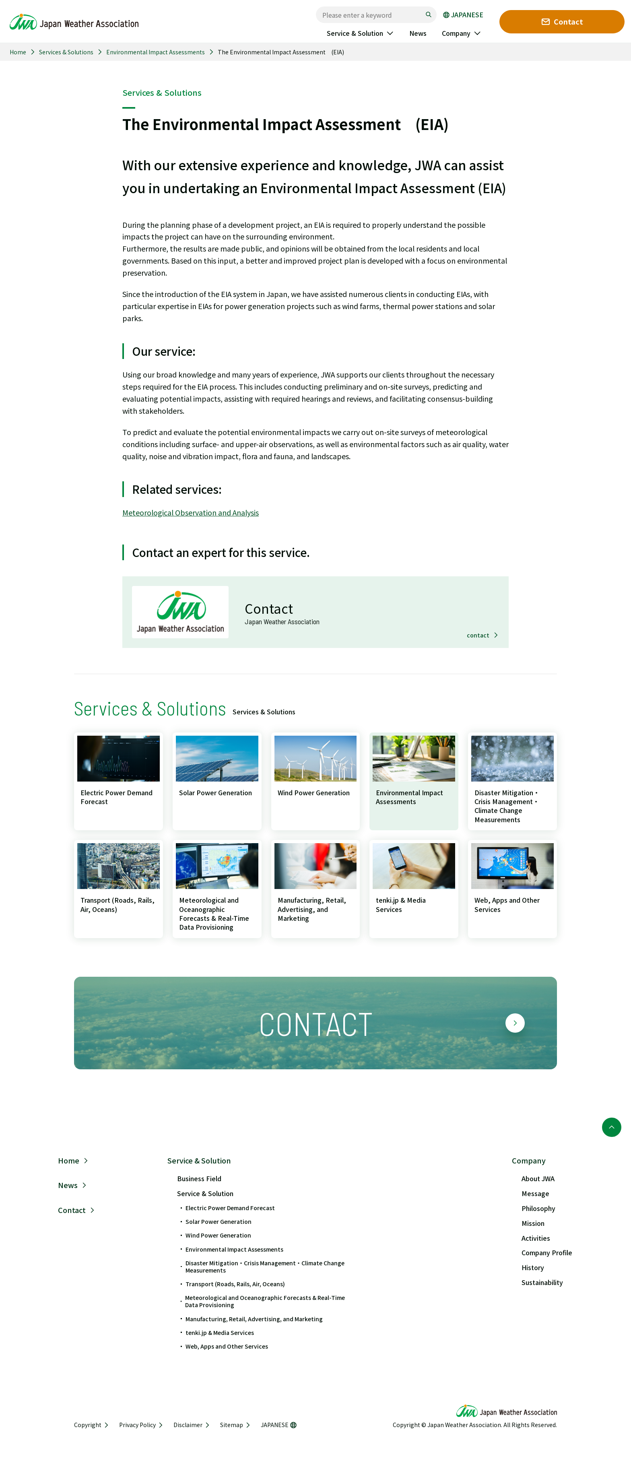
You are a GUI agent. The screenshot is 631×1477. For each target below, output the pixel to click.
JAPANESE (463, 15)
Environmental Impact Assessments (155, 52)
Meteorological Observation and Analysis (190, 512)
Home (18, 52)
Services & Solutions (66, 52)
